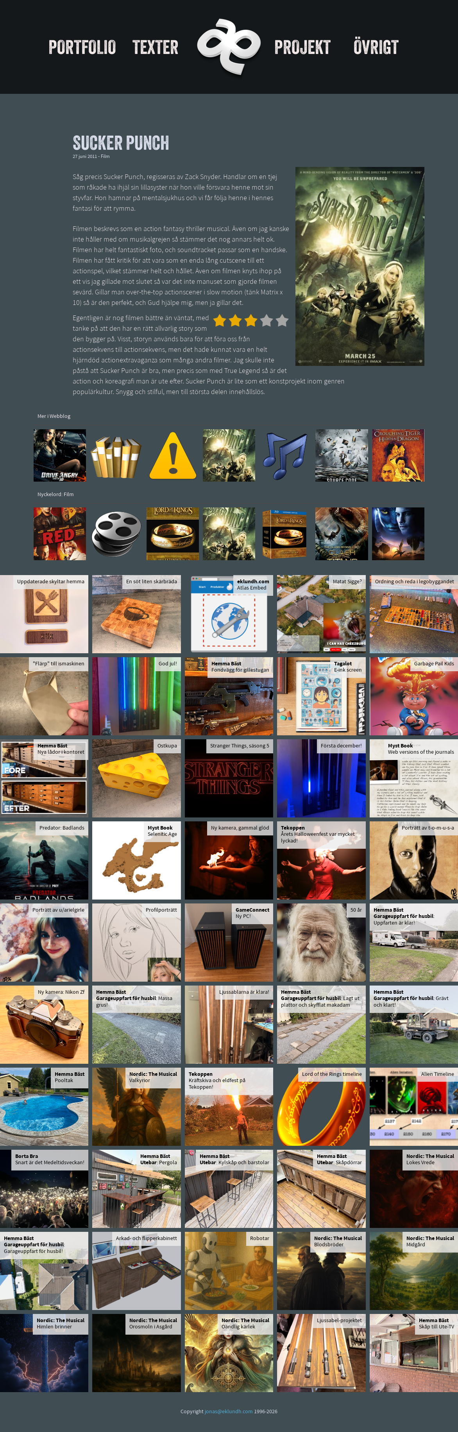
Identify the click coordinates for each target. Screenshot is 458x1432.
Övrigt (376, 47)
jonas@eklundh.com (229, 1412)
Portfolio (82, 47)
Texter (155, 47)
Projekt (302, 47)
